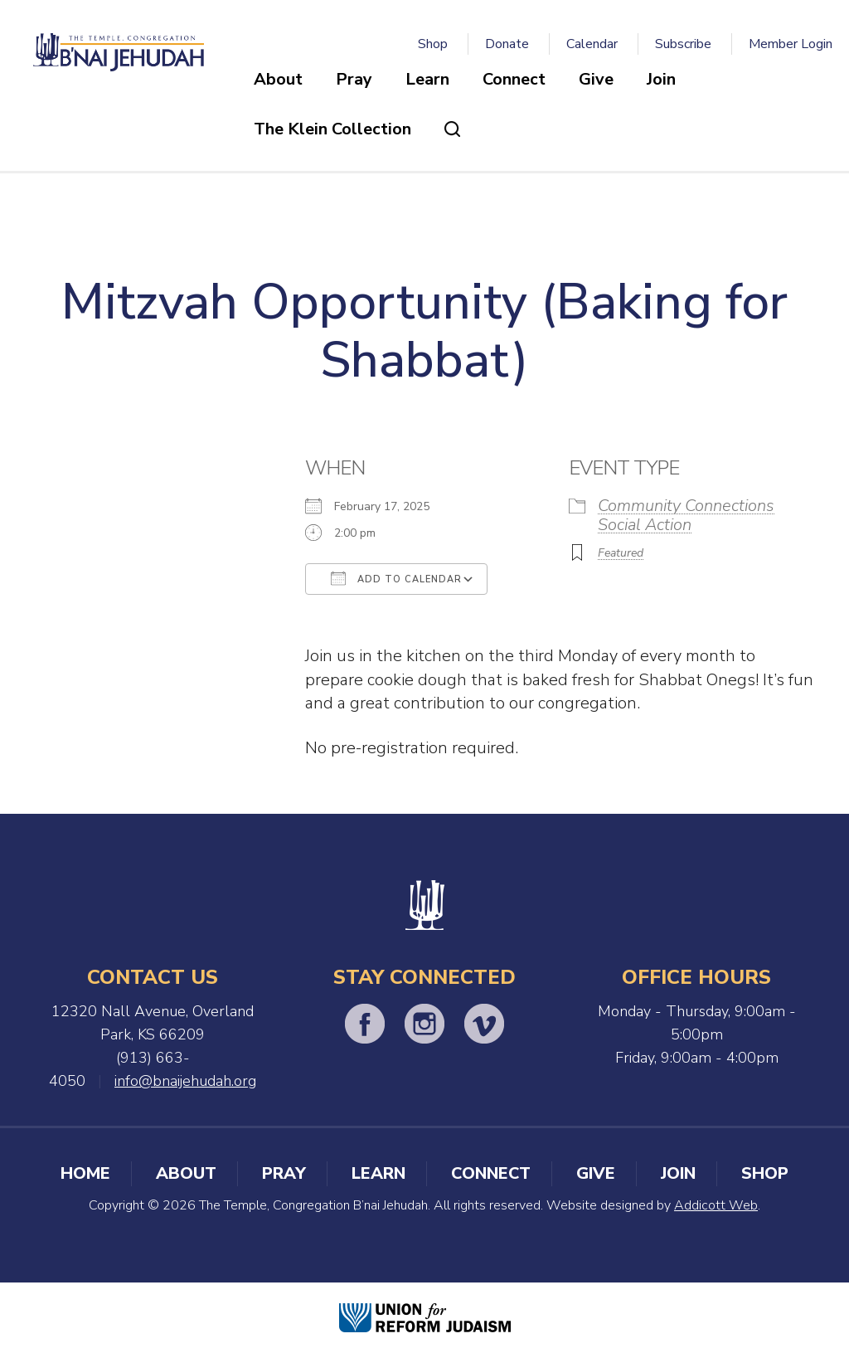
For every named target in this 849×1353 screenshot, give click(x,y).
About (278, 79)
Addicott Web (716, 1205)
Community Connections (686, 505)
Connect (514, 79)
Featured (620, 553)
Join (661, 79)
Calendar (592, 44)
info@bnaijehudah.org (185, 1081)
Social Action (644, 524)
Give (596, 79)
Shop (433, 44)
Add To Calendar (396, 578)
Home (85, 1173)
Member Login (790, 44)
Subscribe (683, 44)
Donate (507, 44)
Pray (354, 79)
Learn (427, 79)
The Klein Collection (332, 129)
